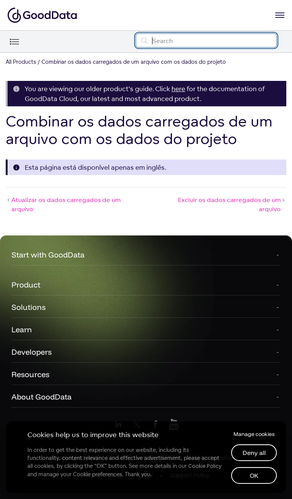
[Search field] (206, 40)
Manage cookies (254, 434)
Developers (31, 352)
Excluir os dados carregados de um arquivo (232, 204)
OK (254, 475)
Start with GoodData (47, 254)
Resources (30, 374)
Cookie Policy (204, 466)
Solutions (28, 307)
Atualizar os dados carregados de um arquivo (63, 204)
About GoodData (41, 396)
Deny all (254, 452)
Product (25, 284)
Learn (21, 329)
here (178, 89)
